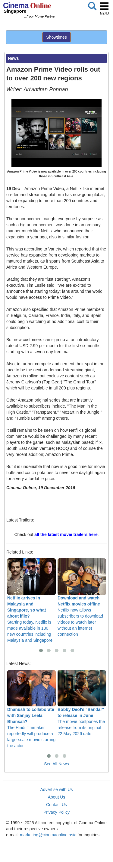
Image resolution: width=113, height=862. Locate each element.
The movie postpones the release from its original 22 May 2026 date (82, 703)
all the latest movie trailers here (65, 534)
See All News (56, 763)
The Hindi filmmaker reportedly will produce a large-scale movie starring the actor (31, 709)
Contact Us (56, 804)
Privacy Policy (56, 812)
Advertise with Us (56, 789)
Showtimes (56, 37)
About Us (56, 797)
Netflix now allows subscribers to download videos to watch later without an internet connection (82, 597)
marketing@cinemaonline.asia (48, 834)
